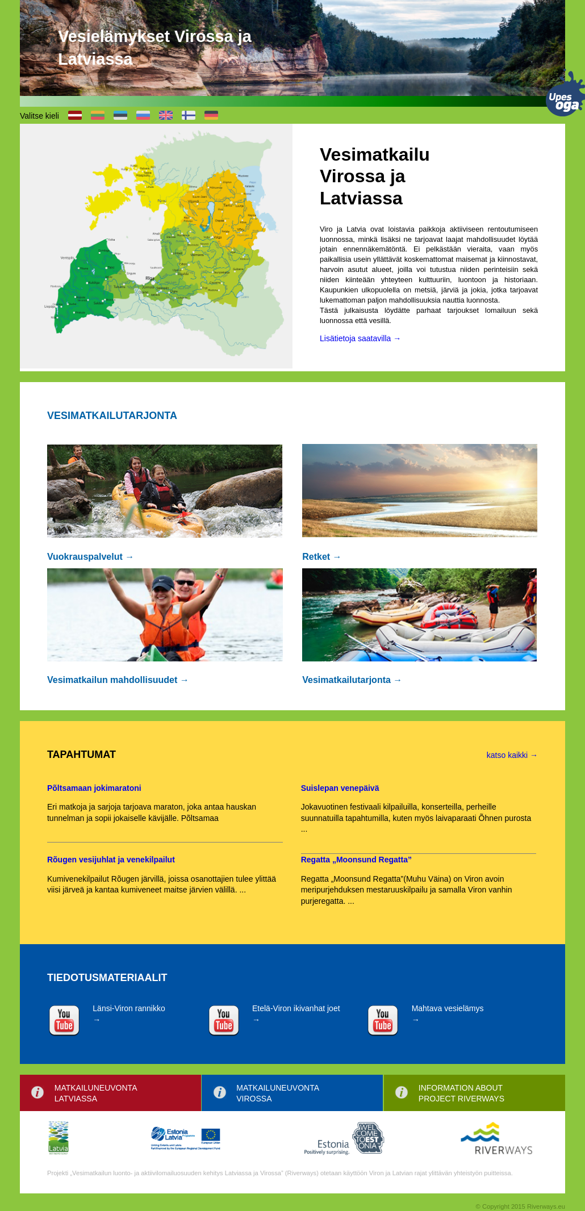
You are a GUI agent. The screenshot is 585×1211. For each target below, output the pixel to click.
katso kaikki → (512, 755)
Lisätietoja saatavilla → (360, 338)
